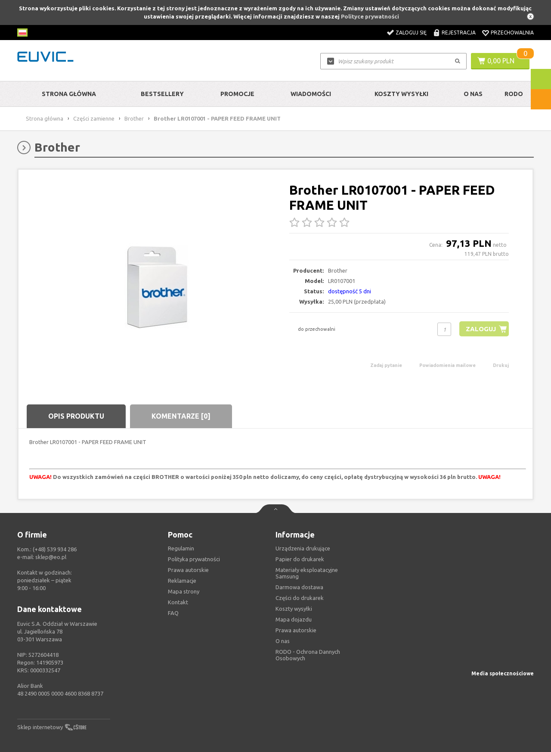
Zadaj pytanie (386, 365)
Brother (134, 118)
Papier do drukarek (300, 559)
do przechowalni (316, 329)
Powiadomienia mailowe (447, 365)
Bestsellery (162, 93)
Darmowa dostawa (299, 587)
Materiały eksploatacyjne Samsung (307, 573)
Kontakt (178, 602)
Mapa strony (183, 591)
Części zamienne (94, 118)
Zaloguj (480, 328)
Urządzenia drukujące (303, 548)
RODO (514, 93)
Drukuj (501, 365)
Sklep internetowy (40, 727)
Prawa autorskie (296, 630)
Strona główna (69, 93)
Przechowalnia (512, 32)
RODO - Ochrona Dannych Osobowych (308, 655)
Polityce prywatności (370, 16)
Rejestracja (459, 32)
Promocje (237, 93)
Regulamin (181, 548)
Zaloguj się (411, 32)
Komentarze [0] (181, 416)
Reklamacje (182, 581)
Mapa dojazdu (294, 619)
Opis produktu (76, 416)
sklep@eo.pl (50, 557)
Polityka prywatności (194, 559)
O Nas (473, 93)
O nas (283, 641)
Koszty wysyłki (401, 93)
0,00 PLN (500, 61)
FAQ (173, 613)
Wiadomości (311, 93)
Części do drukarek (300, 598)
